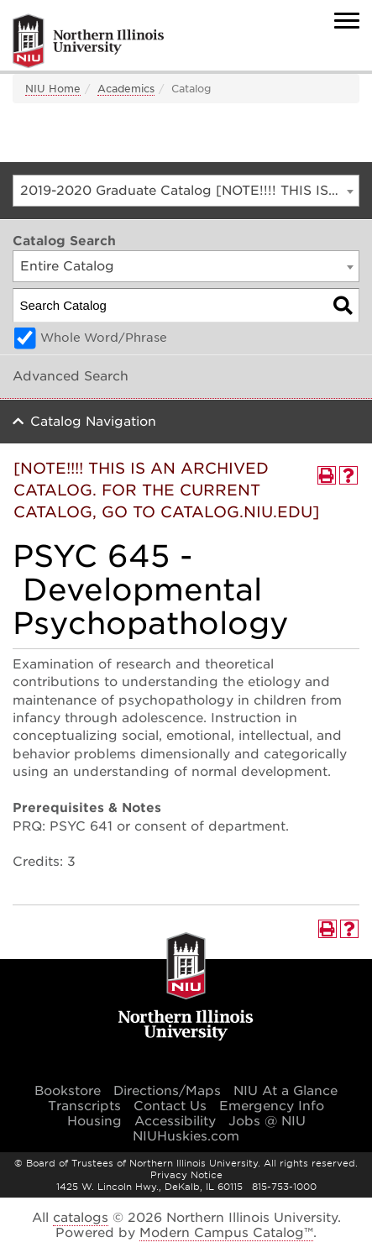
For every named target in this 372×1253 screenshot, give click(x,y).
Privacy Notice (186, 1175)
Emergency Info (271, 1106)
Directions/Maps (167, 1090)
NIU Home (53, 88)
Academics (126, 88)
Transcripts (84, 1106)
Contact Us (170, 1106)
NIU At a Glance (285, 1090)
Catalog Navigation (93, 421)
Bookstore (67, 1090)
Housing (94, 1121)
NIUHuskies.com (186, 1136)
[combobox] (186, 191)
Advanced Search (70, 376)
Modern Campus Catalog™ (226, 1232)
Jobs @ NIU (267, 1121)
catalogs (80, 1217)
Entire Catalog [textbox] (67, 266)
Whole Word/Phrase (103, 337)
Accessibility (175, 1121)
